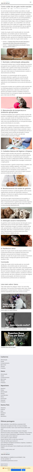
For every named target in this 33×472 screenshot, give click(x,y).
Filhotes (3, 366)
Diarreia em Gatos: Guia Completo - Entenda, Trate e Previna (16, 432)
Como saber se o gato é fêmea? (9, 310)
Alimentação (4, 360)
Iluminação (4, 398)
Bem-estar (3, 365)
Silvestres (3, 408)
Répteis (3, 414)
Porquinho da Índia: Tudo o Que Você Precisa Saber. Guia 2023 (15, 428)
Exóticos (3, 409)
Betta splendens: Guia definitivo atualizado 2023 (13, 424)
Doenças (3, 400)
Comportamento (5, 363)
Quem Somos (4, 464)
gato (21, 24)
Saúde (2, 361)
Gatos (12, 8)
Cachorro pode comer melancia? (9, 436)
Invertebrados (4, 395)
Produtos (3, 368)
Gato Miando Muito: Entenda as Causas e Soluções (14, 328)
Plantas (3, 393)
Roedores (3, 413)
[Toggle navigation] (30, 2)
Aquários (3, 388)
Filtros (2, 397)
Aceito (23, 470)
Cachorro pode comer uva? (8, 449)
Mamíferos (3, 416)
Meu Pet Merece (4, 8)
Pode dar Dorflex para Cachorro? (9, 441)
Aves (2, 411)
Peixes (2, 390)
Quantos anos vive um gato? (8, 347)
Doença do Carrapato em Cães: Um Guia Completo (14, 426)
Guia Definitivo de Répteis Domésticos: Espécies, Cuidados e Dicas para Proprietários (16, 443)
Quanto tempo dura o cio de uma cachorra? (12, 439)
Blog (8, 8)
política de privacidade (16, 470)
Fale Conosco (4, 465)
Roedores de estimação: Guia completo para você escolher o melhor (16, 446)
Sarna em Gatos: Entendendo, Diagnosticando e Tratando (15, 434)
